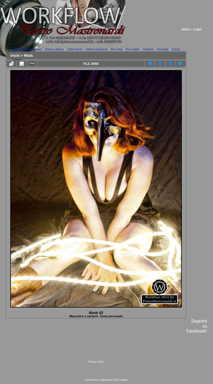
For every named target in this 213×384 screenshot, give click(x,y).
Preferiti (148, 49)
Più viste (117, 49)
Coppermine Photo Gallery (113, 379)
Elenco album (54, 49)
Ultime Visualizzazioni (27, 49)
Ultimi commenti (96, 49)
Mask (28, 55)
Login (197, 29)
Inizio (186, 29)
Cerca (176, 49)
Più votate (132, 49)
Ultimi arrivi (74, 49)
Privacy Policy (96, 361)
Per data (162, 49)
